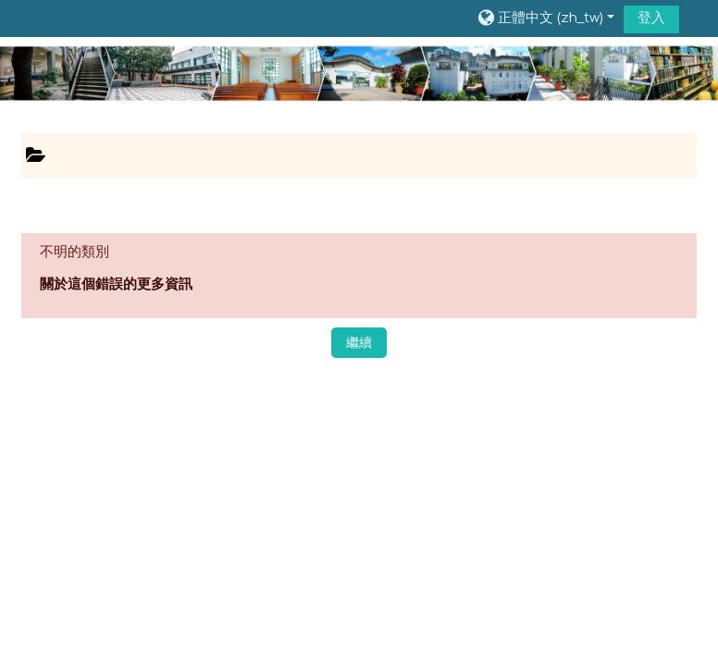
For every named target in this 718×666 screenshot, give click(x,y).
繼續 (359, 343)
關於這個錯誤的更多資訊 (116, 284)
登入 (651, 18)
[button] (545, 18)
